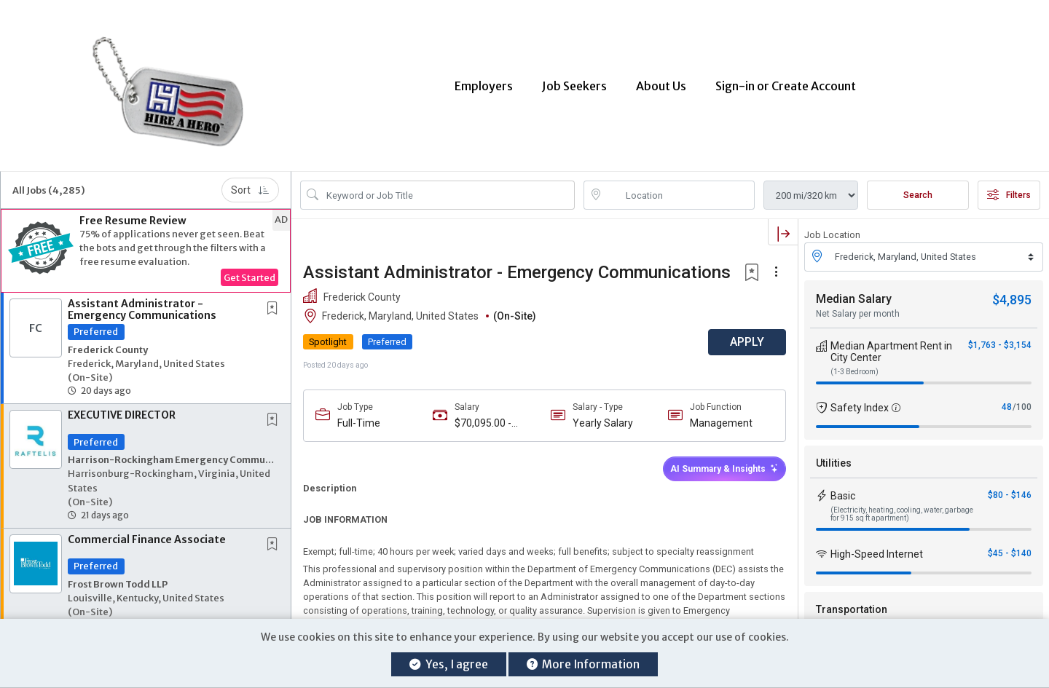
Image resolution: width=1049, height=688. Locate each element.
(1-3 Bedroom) (854, 367)
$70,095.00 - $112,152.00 (483, 419)
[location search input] (679, 191)
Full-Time (358, 418)
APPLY (747, 338)
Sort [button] (250, 186)
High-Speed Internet (876, 549)
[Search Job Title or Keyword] (448, 191)
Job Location (832, 231)
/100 (1022, 403)
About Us (661, 83)
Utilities (834, 458)
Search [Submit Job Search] (917, 191)
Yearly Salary (603, 418)
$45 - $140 (1010, 549)
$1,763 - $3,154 (1000, 341)
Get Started (249, 274)
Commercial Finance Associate (147, 535)
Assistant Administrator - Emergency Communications (142, 305)
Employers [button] (484, 83)
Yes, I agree (448, 664)
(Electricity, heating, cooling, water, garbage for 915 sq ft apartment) (901, 510)
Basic (842, 491)
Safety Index (859, 403)
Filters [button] (1009, 191)
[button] (146, 247)
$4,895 (1012, 295)
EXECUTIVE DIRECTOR (122, 411)
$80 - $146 (1010, 491)
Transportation (851, 605)
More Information (583, 664)
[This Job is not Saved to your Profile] (275, 305)
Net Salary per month (858, 309)
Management (721, 418)
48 (1007, 403)
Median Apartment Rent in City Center (891, 347)
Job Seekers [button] (574, 83)
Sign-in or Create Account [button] (785, 83)
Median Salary (854, 294)
